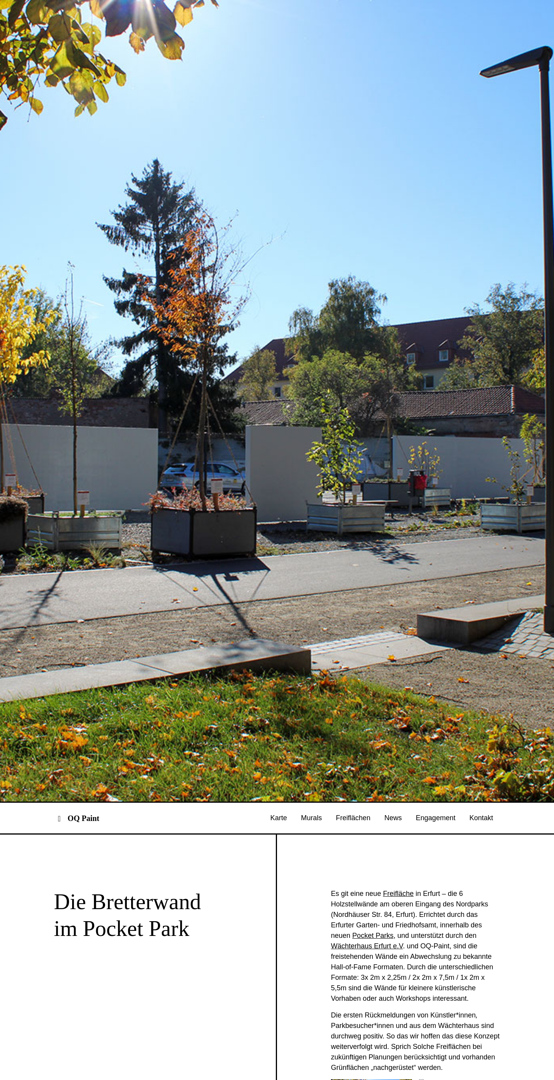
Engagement (435, 866)
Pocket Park (371, 984)
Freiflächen (353, 866)
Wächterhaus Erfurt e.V (367, 994)
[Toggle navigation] (59, 866)
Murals (311, 866)
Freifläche (398, 942)
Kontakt (481, 866)
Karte (278, 866)
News (393, 866)
